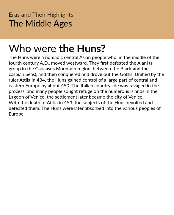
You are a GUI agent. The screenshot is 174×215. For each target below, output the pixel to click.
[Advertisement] (87, 172)
